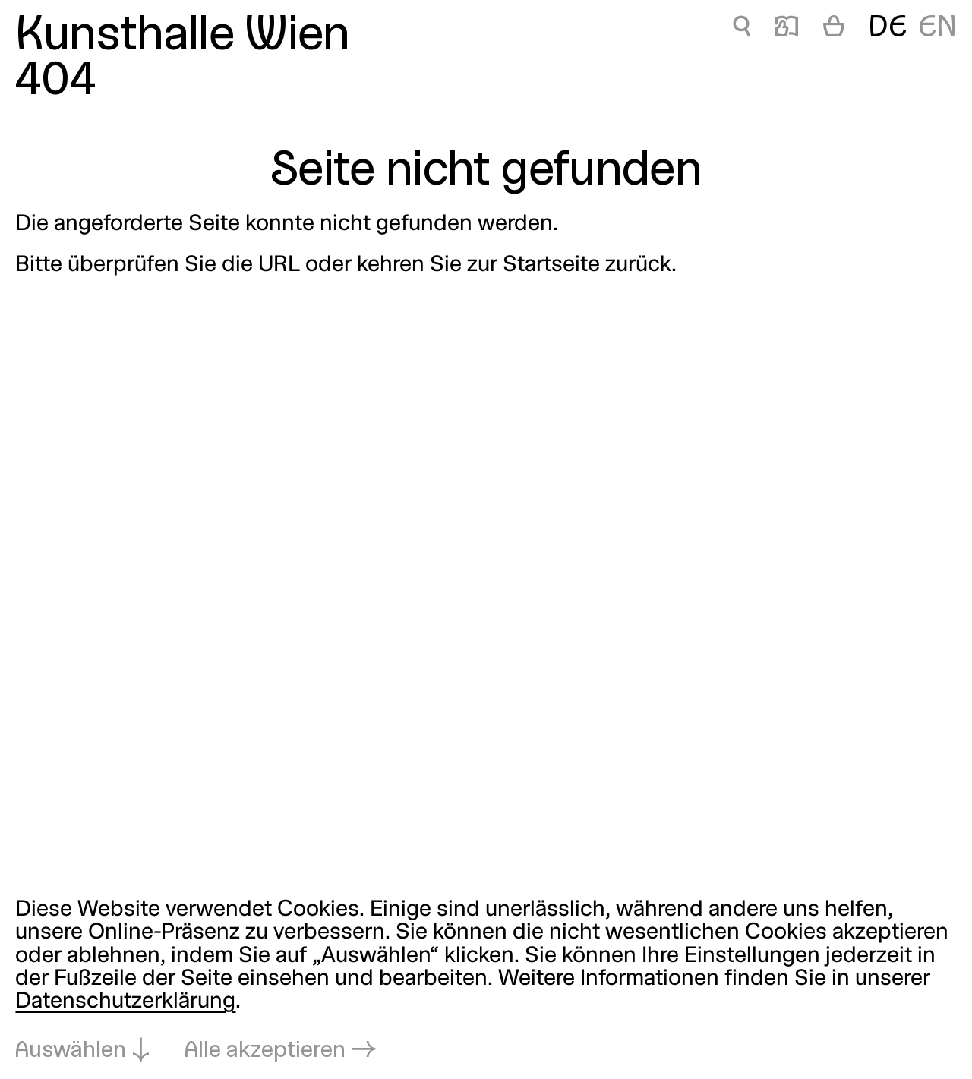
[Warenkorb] (834, 29)
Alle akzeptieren (265, 1051)
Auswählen (70, 1051)
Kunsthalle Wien (182, 37)
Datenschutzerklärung (125, 1002)
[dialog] (486, 981)
